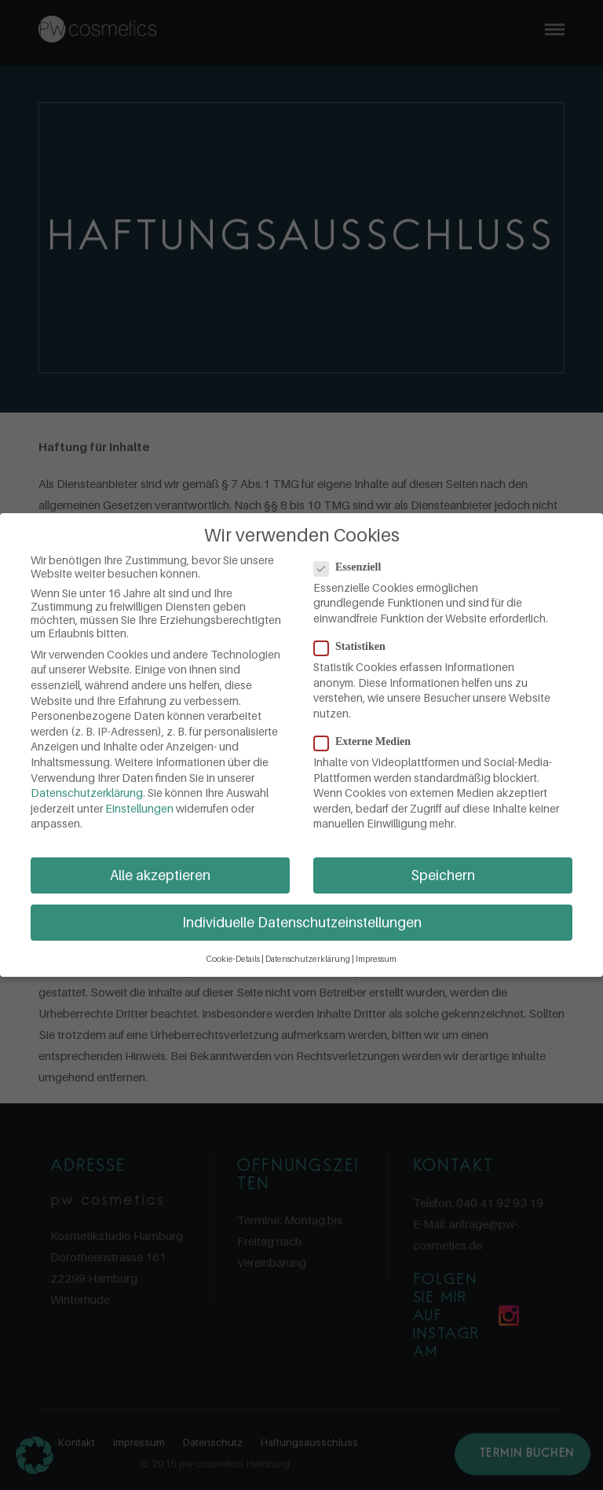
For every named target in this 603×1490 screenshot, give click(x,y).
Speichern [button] (443, 875)
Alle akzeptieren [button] (160, 875)
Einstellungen (139, 808)
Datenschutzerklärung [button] (307, 958)
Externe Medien (367, 742)
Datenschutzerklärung (87, 792)
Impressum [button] (376, 958)
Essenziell (352, 567)
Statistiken (354, 646)
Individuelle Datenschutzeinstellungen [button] (302, 922)
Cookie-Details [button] (233, 958)
